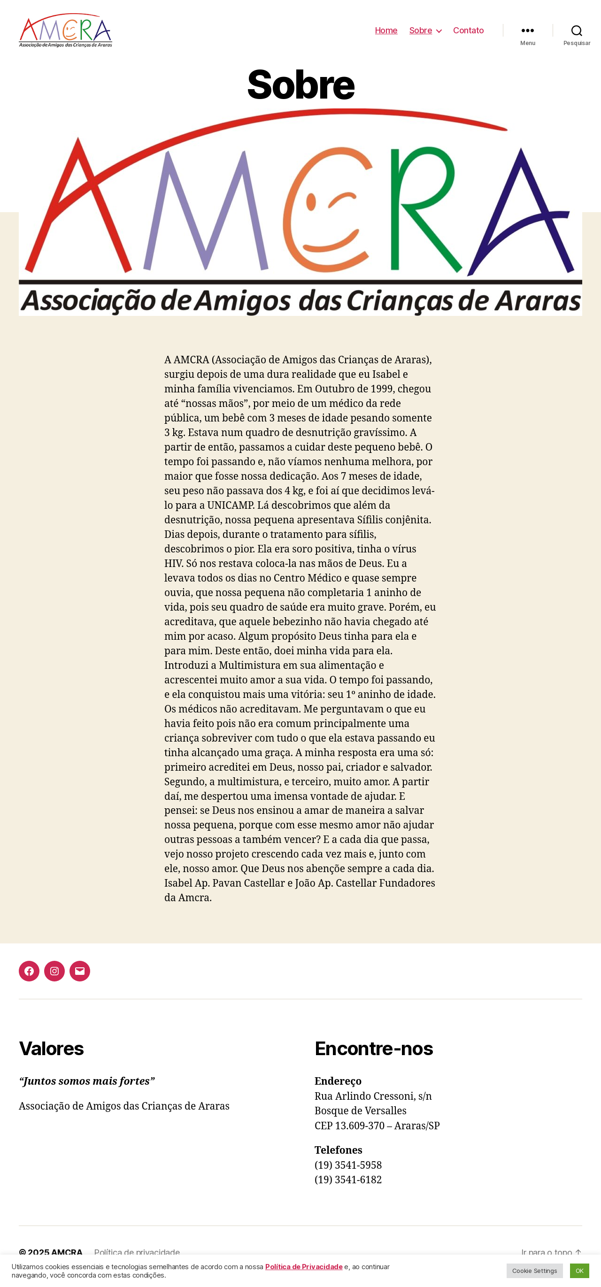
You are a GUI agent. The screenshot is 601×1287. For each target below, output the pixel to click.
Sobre (420, 34)
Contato (468, 34)
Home (386, 34)
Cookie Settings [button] (534, 1270)
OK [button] (580, 1270)
